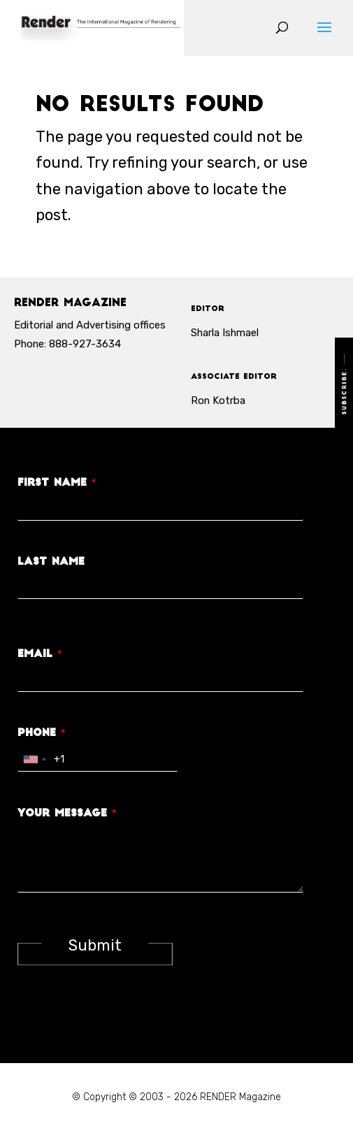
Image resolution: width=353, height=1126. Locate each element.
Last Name (51, 562)
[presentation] (123, 1022)
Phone (41, 733)
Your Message (66, 814)
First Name (56, 483)
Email (39, 654)
